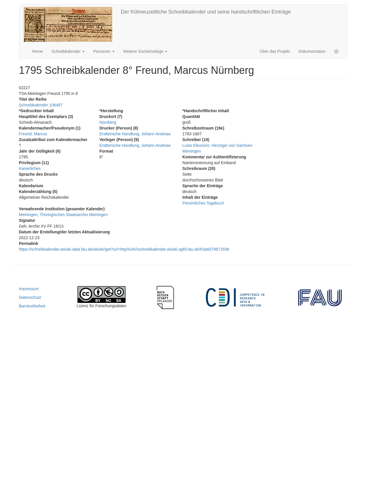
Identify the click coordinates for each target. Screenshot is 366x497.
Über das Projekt (275, 51)
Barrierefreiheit (32, 306)
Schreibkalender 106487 (41, 105)
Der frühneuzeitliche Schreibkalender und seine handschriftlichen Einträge (206, 12)
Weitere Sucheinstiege (145, 51)
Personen (104, 51)
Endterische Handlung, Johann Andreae (135, 134)
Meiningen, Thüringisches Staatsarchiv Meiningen (63, 214)
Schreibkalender (68, 51)
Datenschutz (30, 297)
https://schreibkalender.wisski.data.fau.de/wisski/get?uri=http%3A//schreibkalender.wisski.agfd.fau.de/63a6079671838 (124, 249)
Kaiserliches (30, 168)
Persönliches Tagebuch (203, 203)
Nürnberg (107, 122)
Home (37, 51)
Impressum (29, 288)
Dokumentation (311, 51)
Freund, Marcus (33, 134)
